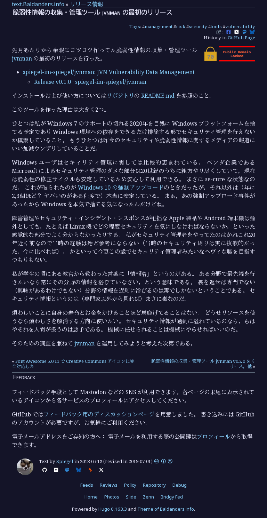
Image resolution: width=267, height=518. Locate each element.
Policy (130, 485)
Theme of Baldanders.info (165, 509)
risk (180, 26)
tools (216, 26)
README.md (158, 95)
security (198, 26)
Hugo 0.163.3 (112, 509)
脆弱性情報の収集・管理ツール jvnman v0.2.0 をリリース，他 (203, 364)
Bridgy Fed (172, 497)
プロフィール (213, 436)
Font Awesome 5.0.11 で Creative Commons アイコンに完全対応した (73, 364)
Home (91, 497)
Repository (154, 485)
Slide (131, 497)
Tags (134, 26)
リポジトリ (120, 95)
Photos (111, 497)
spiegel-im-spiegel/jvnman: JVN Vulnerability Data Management (109, 72)
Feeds (86, 485)
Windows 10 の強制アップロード (121, 187)
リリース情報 (86, 4)
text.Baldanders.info (38, 4)
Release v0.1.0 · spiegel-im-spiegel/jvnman (90, 82)
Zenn (148, 497)
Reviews (109, 485)
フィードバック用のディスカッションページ (99, 414)
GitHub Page (241, 37)
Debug (179, 485)
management (158, 26)
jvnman (22, 58)
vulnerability (240, 26)
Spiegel (64, 461)
